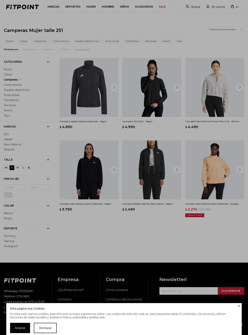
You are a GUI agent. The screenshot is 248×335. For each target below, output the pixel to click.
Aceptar (20, 328)
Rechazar (45, 328)
